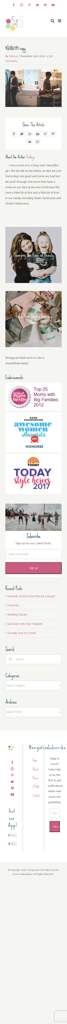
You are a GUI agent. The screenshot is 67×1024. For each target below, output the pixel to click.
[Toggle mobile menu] (60, 21)
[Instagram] (12, 768)
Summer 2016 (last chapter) (25, 623)
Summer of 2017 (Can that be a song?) (31, 596)
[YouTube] (12, 794)
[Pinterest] (12, 775)
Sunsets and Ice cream (22, 633)
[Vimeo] (12, 788)
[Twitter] (12, 781)
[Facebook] (12, 762)
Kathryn (13, 56)
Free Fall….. (14, 605)
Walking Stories (17, 614)
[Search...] (33, 659)
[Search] (10, 659)
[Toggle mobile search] (52, 21)
